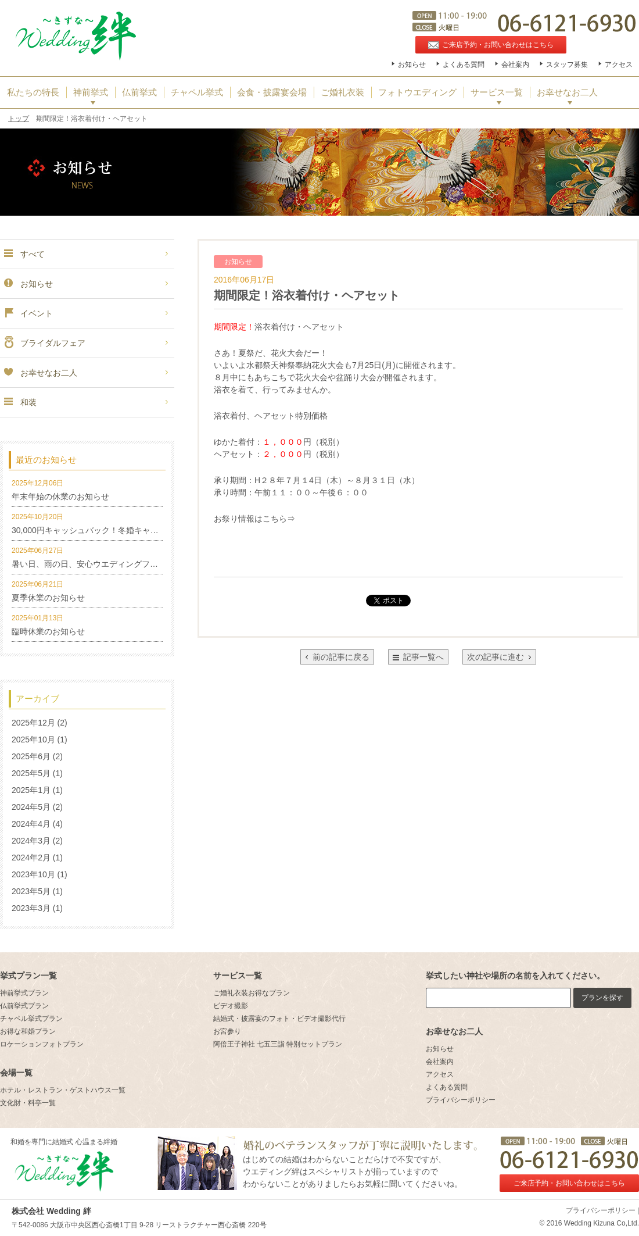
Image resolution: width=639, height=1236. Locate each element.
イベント (28, 313)
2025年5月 (31, 773)
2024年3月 (31, 840)
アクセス (619, 64)
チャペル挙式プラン (31, 1018)
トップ (18, 119)
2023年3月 (31, 908)
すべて (24, 254)
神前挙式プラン (24, 993)
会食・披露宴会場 (272, 92)
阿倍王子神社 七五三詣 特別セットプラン (278, 1044)
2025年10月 (33, 739)
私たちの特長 (33, 92)
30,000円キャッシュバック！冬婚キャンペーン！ (101, 530)
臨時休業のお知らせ (48, 631)
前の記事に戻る (337, 657)
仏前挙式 (139, 92)
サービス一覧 (497, 92)
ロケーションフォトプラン (42, 1044)
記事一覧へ (423, 657)
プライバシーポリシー (461, 1100)
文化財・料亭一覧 (28, 1103)
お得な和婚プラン (28, 1031)
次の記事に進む (499, 657)
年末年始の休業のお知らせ (60, 496)
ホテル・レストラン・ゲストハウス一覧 (62, 1090)
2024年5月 (31, 807)
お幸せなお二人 (567, 92)
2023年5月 (31, 891)
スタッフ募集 (567, 64)
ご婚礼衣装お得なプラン (251, 993)
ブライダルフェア (44, 343)
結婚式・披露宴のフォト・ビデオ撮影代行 (279, 1018)
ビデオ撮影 (230, 1006)
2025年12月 (33, 722)
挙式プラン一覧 (28, 975)
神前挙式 (90, 92)
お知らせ (412, 64)
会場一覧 (16, 1072)
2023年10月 (33, 874)
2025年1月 (31, 790)
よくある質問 (463, 64)
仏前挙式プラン (24, 1006)
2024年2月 (31, 857)
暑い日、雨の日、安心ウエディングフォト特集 (97, 564)
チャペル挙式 (197, 92)
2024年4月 (31, 823)
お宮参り (227, 1031)
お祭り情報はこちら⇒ (254, 518)
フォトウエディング (417, 92)
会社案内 (515, 64)
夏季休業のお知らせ (48, 597)
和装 (20, 402)
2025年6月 (31, 756)
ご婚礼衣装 (342, 92)
